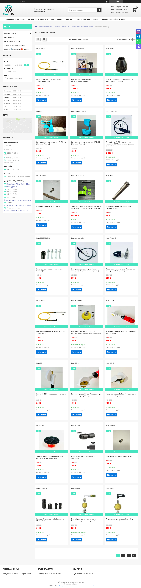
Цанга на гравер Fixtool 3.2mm (48, 206)
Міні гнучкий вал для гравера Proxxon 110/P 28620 (50, 332)
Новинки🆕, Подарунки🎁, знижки (16, 49)
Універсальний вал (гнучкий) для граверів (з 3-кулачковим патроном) (85, 270)
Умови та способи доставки (14, 45)
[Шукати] (99, 10)
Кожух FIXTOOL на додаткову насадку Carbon (51, 395)
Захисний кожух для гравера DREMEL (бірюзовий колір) (85, 143)
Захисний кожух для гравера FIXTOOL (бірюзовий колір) (51, 143)
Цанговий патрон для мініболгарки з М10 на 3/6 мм (50, 520)
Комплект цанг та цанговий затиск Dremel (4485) (49, 270)
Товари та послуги (45, 27)
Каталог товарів (10, 33)
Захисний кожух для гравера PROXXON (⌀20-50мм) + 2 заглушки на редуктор (86, 207)
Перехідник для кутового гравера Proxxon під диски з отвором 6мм (84, 520)
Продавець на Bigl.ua (70, 584)
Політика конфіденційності (85, 586)
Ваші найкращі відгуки (12, 41)
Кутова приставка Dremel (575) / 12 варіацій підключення (84, 80)
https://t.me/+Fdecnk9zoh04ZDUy (18, 184)
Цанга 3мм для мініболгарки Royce (119, 456)
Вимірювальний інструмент (114, 19)
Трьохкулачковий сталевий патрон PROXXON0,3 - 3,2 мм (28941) (119, 80)
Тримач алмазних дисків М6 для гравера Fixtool (118, 207)
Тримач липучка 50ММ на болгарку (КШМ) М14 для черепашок (49, 457)
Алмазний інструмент (61, 27)
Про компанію (56, 19)
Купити (43, 100)
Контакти (70, 19)
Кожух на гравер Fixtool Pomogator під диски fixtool (121, 332)
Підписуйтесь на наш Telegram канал (17, 574)
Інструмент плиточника (87, 19)
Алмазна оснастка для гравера (81, 27)
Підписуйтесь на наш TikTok (83, 574)
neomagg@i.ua (11, 187)
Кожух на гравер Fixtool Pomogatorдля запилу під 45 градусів (121, 395)
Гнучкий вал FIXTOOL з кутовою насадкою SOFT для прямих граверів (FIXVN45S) (120, 144)
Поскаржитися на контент (67, 586)
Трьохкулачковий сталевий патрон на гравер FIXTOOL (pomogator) (120, 270)
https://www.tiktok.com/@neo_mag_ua (17, 205)
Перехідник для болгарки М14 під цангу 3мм (84, 457)
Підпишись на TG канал (14, 19)
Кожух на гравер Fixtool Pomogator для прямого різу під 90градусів (86, 395)
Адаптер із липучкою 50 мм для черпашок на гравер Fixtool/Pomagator (86, 332)
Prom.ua (81, 582)
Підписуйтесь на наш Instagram (50, 574)
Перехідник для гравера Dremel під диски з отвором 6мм (119, 520)
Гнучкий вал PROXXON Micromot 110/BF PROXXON (48, 80)
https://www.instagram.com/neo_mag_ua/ (17, 200)
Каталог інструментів (37, 19)
